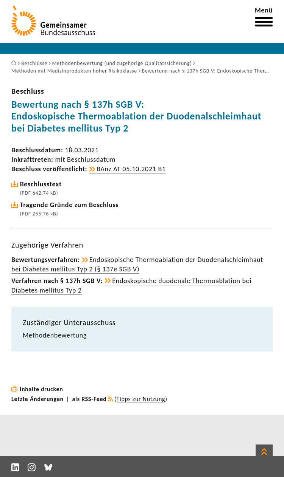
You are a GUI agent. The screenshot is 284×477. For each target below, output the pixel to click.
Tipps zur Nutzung (141, 399)
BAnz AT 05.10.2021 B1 (131, 169)
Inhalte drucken (41, 389)
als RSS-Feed (89, 399)
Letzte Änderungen (37, 399)
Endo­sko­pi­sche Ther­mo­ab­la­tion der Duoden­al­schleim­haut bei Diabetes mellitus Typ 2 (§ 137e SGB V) (137, 264)
